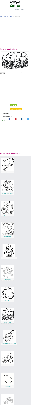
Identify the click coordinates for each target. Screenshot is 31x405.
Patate (10, 16)
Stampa (13, 105)
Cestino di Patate (7, 322)
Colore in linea (16, 109)
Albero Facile (8, 386)
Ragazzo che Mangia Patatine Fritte (9, 257)
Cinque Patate (8, 300)
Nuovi (18, 9)
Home (15, 9)
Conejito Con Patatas (8, 365)
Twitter (3, 120)
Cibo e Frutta (5, 16)
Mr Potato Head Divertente (7, 193)
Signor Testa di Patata (7, 215)
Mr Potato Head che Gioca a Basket (9, 343)
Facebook (13, 119)
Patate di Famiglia (8, 236)
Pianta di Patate (8, 279)
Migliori (23, 9)
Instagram (25, 119)
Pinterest (18, 119)
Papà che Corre (8, 172)
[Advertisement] (14, 33)
